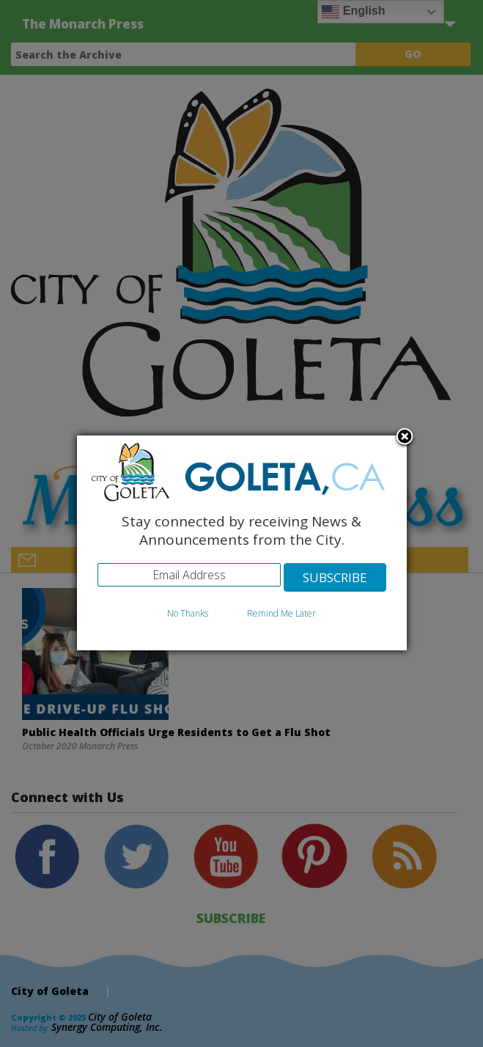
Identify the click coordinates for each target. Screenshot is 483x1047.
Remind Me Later (281, 613)
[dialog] (242, 543)
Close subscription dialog (405, 438)
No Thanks (187, 613)
